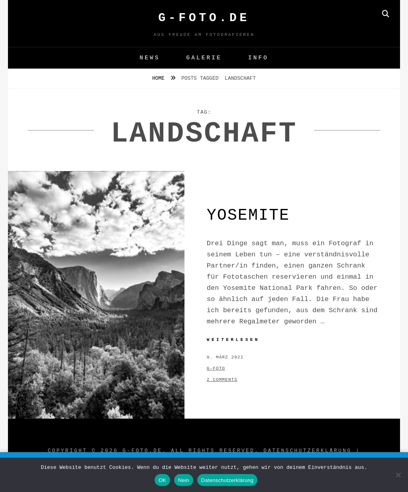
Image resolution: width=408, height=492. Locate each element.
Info (258, 58)
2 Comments (222, 379)
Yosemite (248, 215)
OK (162, 480)
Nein (183, 480)
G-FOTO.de (204, 18)
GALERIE (204, 58)
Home (160, 78)
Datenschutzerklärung (307, 451)
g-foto (216, 368)
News (149, 58)
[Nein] (398, 475)
